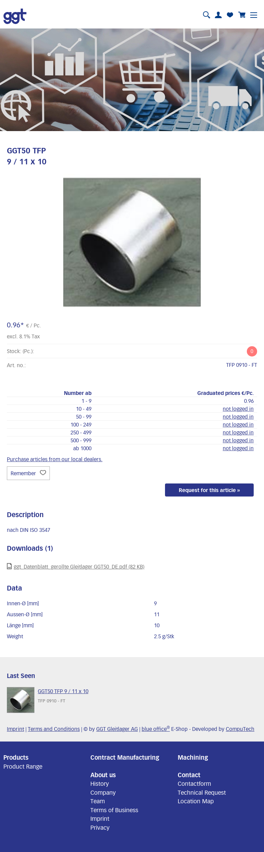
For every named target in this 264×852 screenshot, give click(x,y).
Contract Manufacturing (124, 757)
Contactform (194, 783)
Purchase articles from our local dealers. (54, 459)
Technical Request (202, 792)
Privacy (100, 827)
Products (16, 757)
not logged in (238, 409)
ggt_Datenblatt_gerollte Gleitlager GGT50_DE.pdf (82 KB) (75, 566)
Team (97, 800)
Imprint (15, 729)
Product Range (22, 766)
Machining (193, 757)
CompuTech (240, 729)
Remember (28, 473)
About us (103, 774)
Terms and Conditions (54, 729)
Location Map (196, 800)
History (99, 783)
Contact (189, 774)
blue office (156, 729)
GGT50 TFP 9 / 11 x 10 (63, 691)
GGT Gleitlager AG (117, 729)
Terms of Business (114, 809)
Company (103, 792)
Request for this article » (209, 490)
